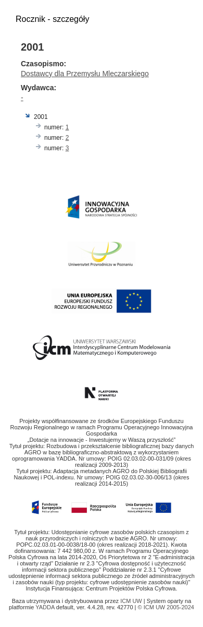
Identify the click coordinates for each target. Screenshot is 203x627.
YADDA (45, 607)
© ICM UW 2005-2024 (166, 607)
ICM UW (132, 601)
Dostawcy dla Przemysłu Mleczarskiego (85, 73)
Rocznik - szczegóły (52, 19)
